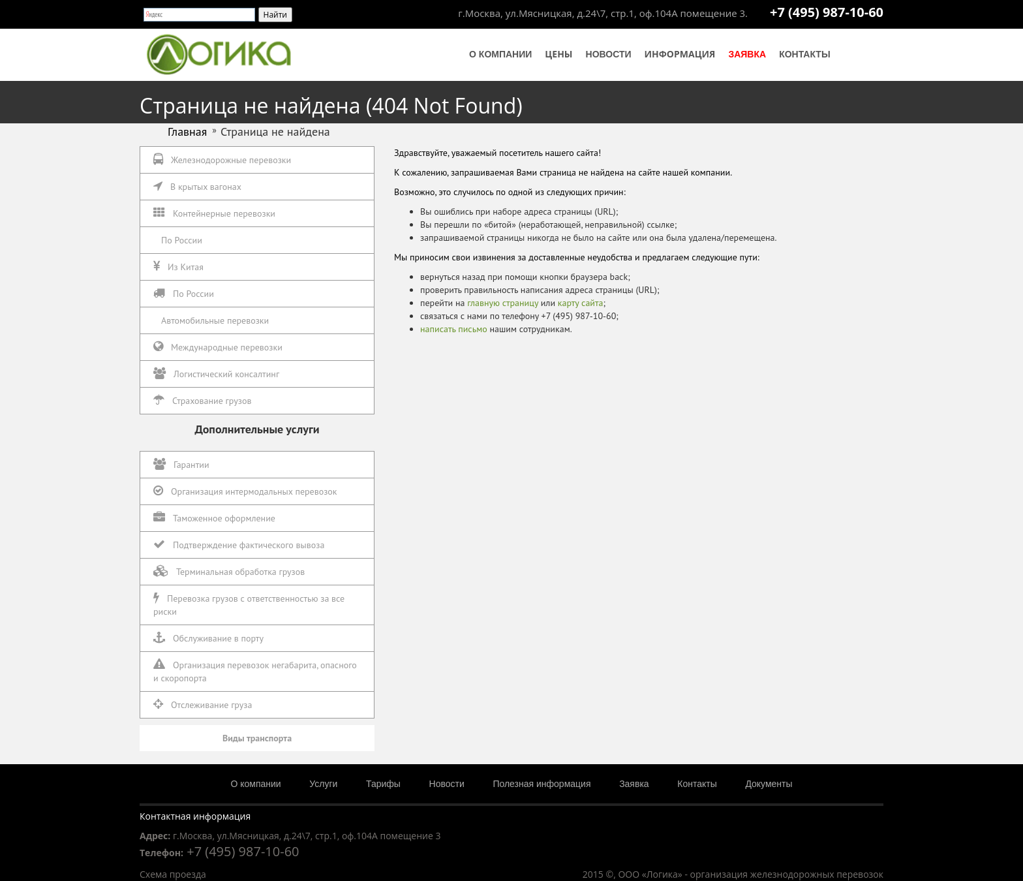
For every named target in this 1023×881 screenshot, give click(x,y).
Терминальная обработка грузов (229, 571)
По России (181, 240)
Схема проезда (173, 874)
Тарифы (383, 784)
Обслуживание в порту (208, 638)
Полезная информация (541, 784)
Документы (768, 784)
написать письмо (453, 329)
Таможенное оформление (214, 518)
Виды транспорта (257, 738)
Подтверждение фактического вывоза (238, 544)
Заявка (747, 54)
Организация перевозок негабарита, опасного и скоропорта (255, 671)
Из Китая (178, 266)
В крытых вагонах (197, 186)
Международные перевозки (217, 347)
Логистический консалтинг (216, 373)
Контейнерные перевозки (214, 213)
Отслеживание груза (202, 704)
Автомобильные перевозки (215, 320)
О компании (500, 54)
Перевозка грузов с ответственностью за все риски (248, 604)
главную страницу (502, 303)
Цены (558, 54)
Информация (680, 54)
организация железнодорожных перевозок (786, 874)
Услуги (323, 784)
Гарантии (181, 464)
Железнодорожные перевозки (222, 159)
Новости (609, 54)
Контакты (804, 54)
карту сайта (580, 303)
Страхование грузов (202, 400)
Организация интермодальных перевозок (245, 491)
